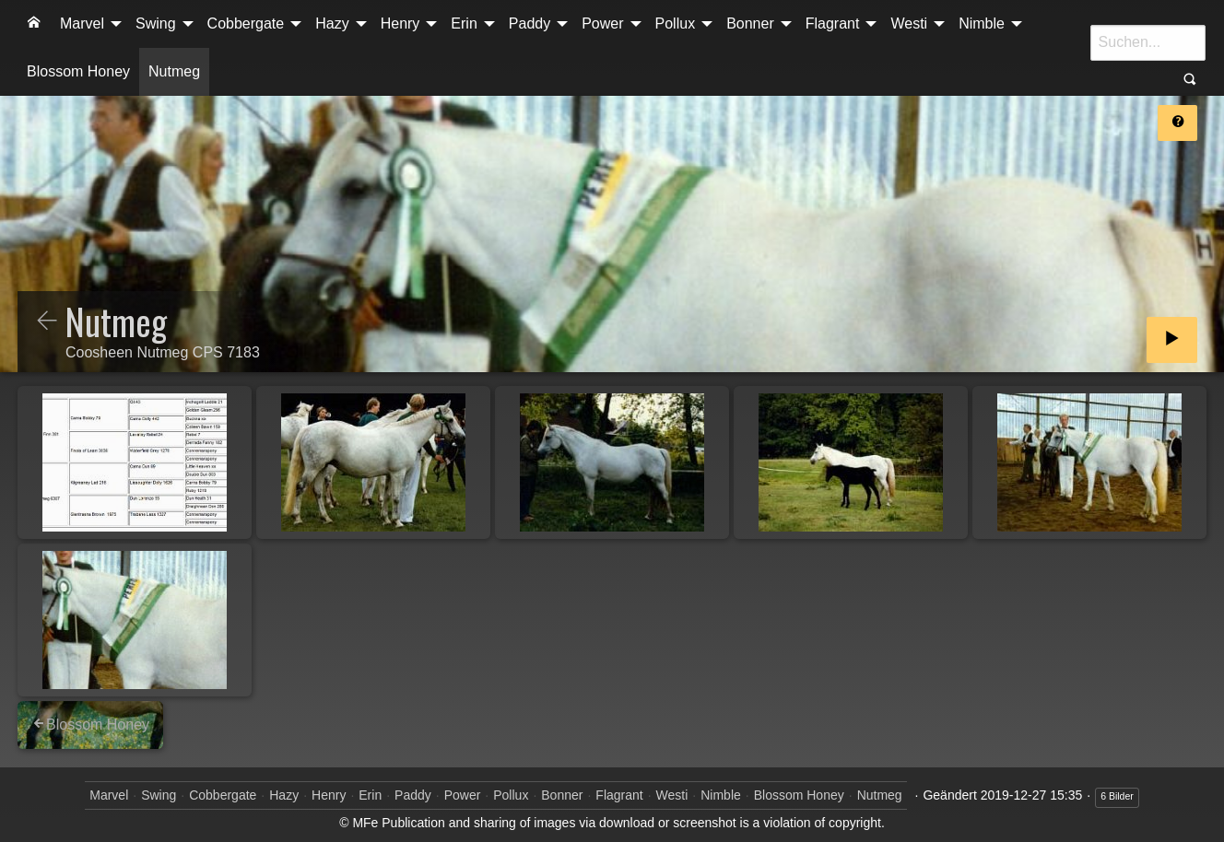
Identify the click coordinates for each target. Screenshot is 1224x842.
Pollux (675, 23)
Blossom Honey (78, 71)
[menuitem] (34, 24)
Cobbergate (246, 23)
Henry (400, 23)
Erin (464, 23)
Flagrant (833, 23)
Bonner (750, 23)
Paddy (529, 23)
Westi (908, 23)
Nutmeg (174, 71)
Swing (155, 23)
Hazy (331, 23)
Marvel (82, 23)
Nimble (982, 23)
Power (602, 23)
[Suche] (1148, 42)
